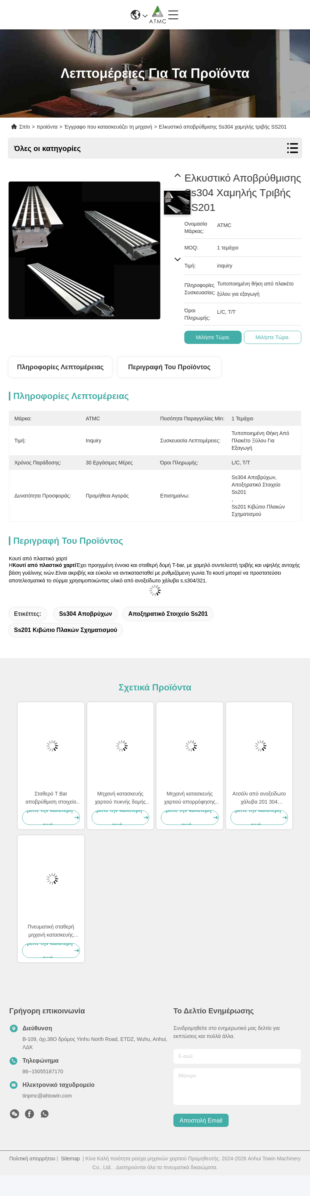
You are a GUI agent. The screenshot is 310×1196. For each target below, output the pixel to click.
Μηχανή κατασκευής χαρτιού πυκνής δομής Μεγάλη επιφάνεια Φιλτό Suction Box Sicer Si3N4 (120, 798)
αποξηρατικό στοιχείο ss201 (168, 614)
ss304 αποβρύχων (85, 614)
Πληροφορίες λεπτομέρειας (60, 367)
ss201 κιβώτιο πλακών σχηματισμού (65, 630)
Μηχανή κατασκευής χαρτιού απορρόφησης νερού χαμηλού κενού (189, 798)
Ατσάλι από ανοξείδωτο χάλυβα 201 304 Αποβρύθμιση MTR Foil (259, 798)
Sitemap (70, 1158)
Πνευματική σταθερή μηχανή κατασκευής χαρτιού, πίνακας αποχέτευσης (51, 931)
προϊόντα (47, 127)
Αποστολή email (201, 1120)
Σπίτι (24, 127)
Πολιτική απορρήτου (32, 1158)
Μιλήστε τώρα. (217, 337)
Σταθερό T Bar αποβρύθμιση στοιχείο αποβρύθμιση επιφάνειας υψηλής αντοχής (51, 798)
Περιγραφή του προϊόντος (169, 367)
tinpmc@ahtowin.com (47, 1096)
